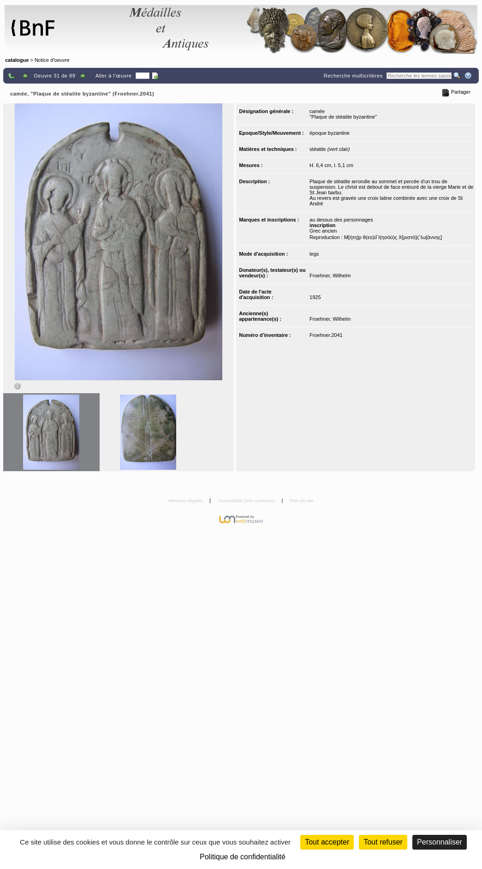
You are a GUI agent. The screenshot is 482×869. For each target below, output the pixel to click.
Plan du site (302, 500)
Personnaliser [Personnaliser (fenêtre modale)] (439, 842)
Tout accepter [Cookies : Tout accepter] (327, 842)
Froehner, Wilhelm (330, 275)
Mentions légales (186, 500)
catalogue (17, 60)
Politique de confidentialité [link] (243, 857)
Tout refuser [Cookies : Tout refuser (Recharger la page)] (382, 842)
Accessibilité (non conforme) (247, 500)
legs (314, 254)
